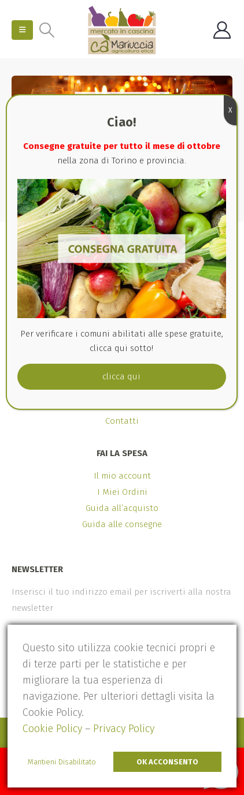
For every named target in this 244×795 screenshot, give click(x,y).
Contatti (122, 421)
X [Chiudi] (230, 110)
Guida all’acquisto (122, 508)
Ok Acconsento (167, 761)
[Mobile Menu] (22, 30)
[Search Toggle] (47, 30)
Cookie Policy (52, 728)
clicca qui (121, 376)
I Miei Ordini (122, 492)
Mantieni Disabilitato (62, 761)
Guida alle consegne (122, 524)
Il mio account (122, 476)
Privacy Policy (123, 728)
